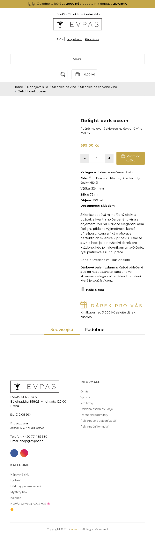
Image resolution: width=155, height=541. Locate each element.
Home (18, 87)
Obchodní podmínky (94, 415)
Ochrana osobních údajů (96, 409)
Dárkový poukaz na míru (26, 486)
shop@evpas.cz (31, 441)
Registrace (74, 39)
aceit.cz (76, 529)
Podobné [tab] (95, 329)
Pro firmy (86, 403)
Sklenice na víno (64, 87)
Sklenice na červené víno (98, 87)
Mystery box (18, 492)
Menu (77, 59)
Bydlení (15, 480)
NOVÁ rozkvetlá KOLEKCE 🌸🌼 (30, 506)
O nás (84, 391)
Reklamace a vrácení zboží (98, 420)
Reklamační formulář (94, 426)
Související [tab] (61, 329)
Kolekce (15, 498)
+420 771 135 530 (35, 436)
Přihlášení (92, 39)
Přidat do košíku (130, 158)
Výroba (85, 397)
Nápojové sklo (37, 87)
